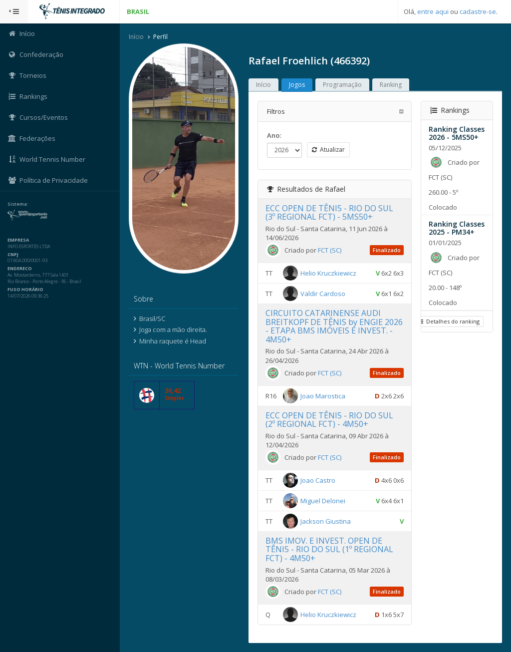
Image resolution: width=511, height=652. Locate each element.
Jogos (297, 84)
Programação (342, 84)
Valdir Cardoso (322, 293)
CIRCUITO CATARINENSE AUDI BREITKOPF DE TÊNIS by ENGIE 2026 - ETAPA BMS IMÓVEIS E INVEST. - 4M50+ (334, 326)
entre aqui (433, 11)
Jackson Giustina (325, 521)
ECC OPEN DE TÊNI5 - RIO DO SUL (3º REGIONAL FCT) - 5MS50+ (329, 213)
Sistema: (17, 204)
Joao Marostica (322, 395)
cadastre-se (478, 11)
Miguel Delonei (322, 500)
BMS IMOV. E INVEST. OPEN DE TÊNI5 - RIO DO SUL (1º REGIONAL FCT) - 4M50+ (329, 549)
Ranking (391, 84)
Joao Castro (317, 480)
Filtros (276, 111)
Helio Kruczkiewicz (328, 273)
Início (136, 36)
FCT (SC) (329, 250)
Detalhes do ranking (449, 321)
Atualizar (328, 149)
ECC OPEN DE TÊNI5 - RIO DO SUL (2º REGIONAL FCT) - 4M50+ (329, 420)
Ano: (274, 135)
